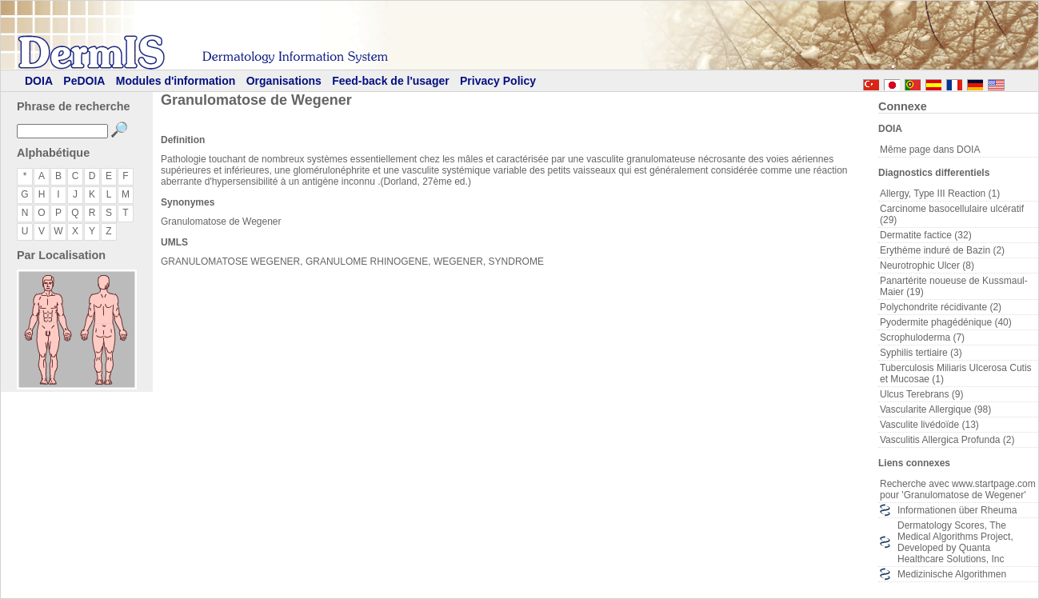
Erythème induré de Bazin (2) (942, 250)
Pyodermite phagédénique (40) (946, 322)
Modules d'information (176, 80)
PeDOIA (84, 80)
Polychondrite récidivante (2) (940, 307)
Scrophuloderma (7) (922, 337)
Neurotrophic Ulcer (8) (927, 265)
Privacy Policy (498, 80)
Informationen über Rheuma (957, 510)
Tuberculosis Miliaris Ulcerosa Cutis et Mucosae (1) (956, 373)
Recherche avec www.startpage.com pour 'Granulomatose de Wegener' (958, 489)
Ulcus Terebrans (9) (921, 394)
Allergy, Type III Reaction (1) (940, 193)
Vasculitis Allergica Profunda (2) (947, 439)
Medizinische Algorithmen (951, 574)
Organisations (284, 80)
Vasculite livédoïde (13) (929, 424)
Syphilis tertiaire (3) (921, 352)
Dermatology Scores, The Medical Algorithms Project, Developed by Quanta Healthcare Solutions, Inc (955, 542)
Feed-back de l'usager (391, 80)
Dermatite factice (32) (926, 235)
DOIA (39, 80)
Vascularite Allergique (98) (935, 409)
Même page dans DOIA (930, 149)
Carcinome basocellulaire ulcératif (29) (952, 214)
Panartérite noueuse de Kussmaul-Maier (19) (954, 286)
